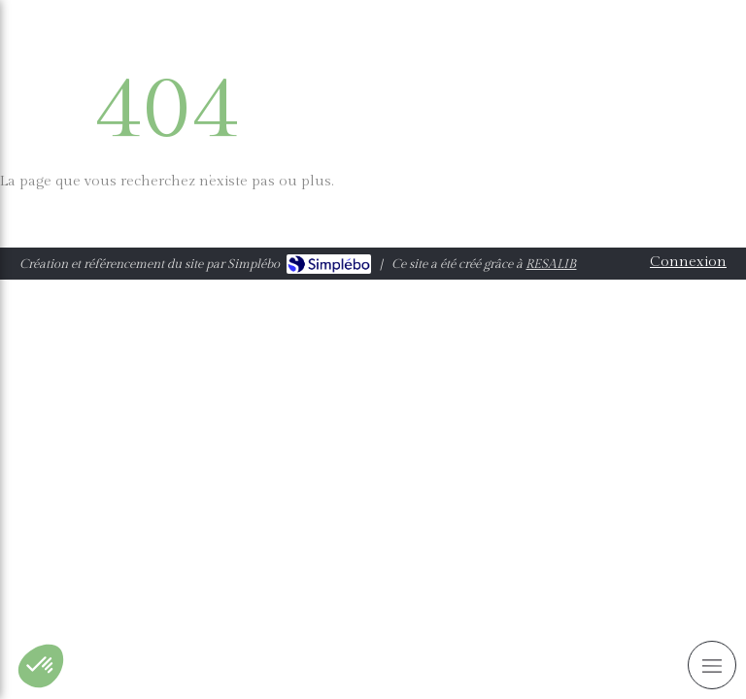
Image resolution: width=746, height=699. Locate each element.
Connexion (688, 261)
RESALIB (551, 264)
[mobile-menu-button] (712, 665)
